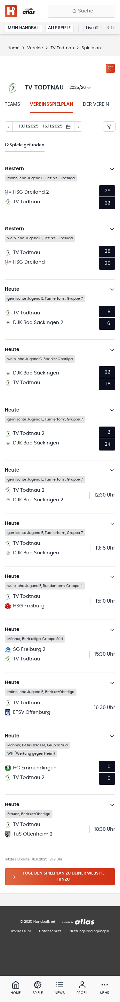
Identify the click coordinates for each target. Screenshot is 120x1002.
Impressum (21, 931)
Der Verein (96, 104)
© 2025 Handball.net (37, 921)
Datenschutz (50, 931)
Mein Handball (24, 28)
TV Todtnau (62, 48)
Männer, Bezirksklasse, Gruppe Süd (37, 745)
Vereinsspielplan (51, 104)
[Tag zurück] (8, 126)
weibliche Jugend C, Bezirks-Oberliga (40, 238)
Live (92, 28)
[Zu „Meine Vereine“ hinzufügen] (110, 68)
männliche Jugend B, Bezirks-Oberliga (40, 692)
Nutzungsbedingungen (89, 931)
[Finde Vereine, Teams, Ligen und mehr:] (81, 11)
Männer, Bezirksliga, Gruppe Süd (35, 639)
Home (13, 48)
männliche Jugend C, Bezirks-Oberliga (41, 178)
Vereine (35, 48)
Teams (12, 104)
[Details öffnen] (112, 169)
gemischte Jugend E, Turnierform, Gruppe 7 (45, 298)
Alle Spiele (59, 28)
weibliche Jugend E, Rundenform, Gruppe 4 (45, 585)
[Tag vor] (79, 126)
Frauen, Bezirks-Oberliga (28, 813)
